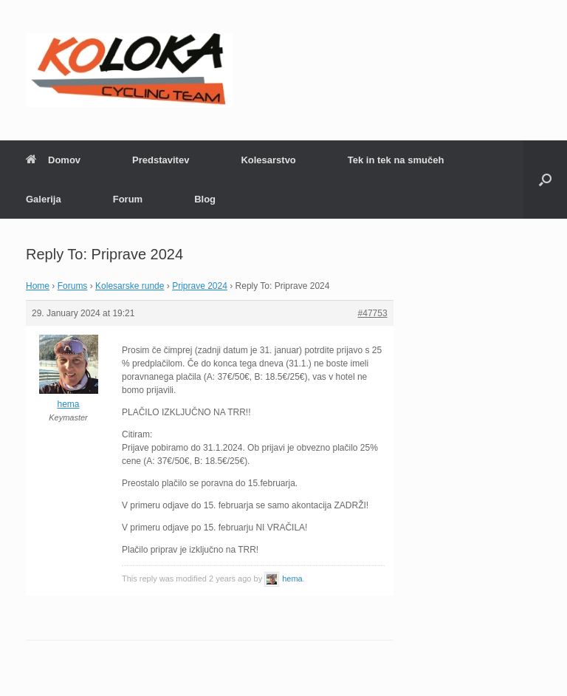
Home (37, 286)
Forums (73, 286)
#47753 (373, 313)
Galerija (43, 199)
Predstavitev (160, 160)
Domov (53, 160)
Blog (205, 199)
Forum (127, 199)
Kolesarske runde (129, 286)
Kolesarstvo (268, 160)
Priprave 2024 (199, 286)
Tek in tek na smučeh (396, 160)
